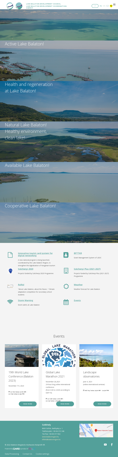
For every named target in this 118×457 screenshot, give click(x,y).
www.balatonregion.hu (50, 437)
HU (101, 6)
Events (77, 300)
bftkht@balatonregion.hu (51, 439)
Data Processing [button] (12, 454)
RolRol (21, 284)
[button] (95, 6)
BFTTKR (78, 253)
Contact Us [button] (27, 454)
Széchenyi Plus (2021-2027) (87, 269)
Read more (27, 404)
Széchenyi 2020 (25, 269)
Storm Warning (25, 300)
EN (104, 6)
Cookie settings (42, 454)
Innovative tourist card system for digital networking (35, 254)
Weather (78, 284)
